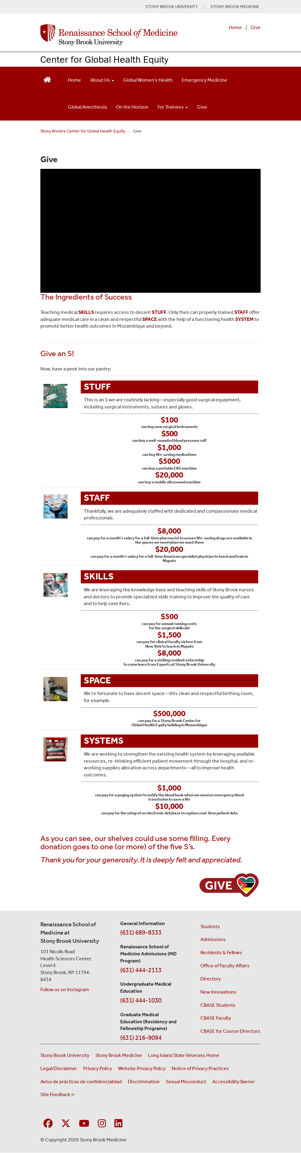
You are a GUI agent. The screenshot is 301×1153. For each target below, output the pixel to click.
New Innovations (218, 992)
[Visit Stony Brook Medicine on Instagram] (102, 1123)
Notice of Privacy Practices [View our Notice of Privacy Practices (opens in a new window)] (200, 1068)
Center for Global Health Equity (104, 59)
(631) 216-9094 (141, 1037)
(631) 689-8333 (141, 932)
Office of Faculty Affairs (225, 966)
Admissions (213, 939)
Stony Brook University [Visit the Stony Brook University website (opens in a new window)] (64, 1055)
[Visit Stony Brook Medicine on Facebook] (48, 1123)
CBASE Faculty (215, 1018)
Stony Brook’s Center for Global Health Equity (82, 131)
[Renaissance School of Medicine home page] (108, 35)
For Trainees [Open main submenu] (173, 107)
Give (256, 27)
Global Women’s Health (148, 80)
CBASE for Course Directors (230, 1031)
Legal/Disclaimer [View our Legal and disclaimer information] (58, 1068)
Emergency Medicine (204, 80)
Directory (210, 979)
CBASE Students (218, 1005)
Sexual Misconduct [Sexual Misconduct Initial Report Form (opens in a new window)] (186, 1081)
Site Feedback (57, 1094)
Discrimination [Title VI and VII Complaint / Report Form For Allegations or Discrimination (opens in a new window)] (144, 1081)
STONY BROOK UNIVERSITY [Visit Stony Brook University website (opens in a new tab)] (171, 6)
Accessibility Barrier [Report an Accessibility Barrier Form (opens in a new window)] (233, 1081)
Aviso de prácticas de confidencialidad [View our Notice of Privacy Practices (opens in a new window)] (81, 1081)
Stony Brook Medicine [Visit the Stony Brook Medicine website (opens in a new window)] (118, 1055)
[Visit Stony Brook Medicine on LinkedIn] (118, 1123)
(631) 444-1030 (141, 1000)
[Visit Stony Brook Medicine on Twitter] (65, 1123)
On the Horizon (132, 107)
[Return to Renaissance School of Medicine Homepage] (47, 79)
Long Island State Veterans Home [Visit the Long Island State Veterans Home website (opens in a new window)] (183, 1055)
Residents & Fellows (221, 952)
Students (210, 926)
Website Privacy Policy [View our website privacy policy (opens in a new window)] (141, 1068)
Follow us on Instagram (64, 989)
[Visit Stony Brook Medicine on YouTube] (84, 1123)
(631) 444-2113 (141, 970)
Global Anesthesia (87, 107)
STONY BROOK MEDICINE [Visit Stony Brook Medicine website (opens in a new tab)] (234, 6)
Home (235, 27)
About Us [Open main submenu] (102, 80)
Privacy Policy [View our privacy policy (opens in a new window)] (97, 1068)
